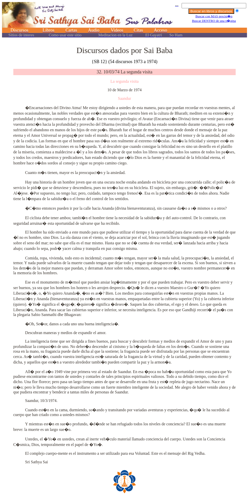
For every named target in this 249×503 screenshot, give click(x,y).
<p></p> (124, 22)
